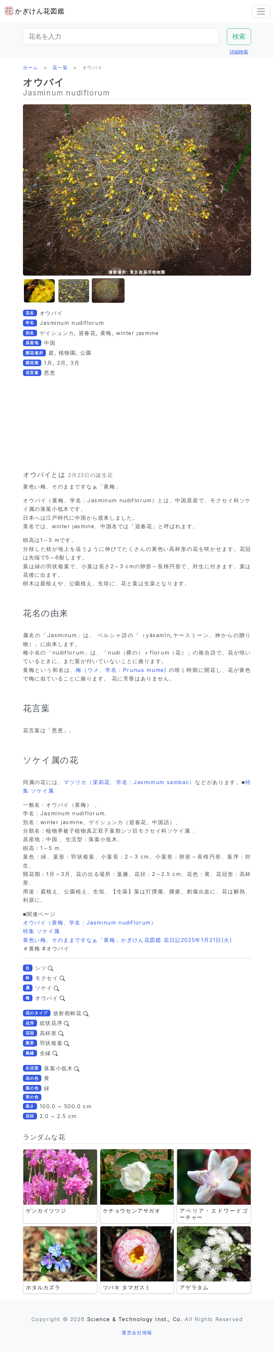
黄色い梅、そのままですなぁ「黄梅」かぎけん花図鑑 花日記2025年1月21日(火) (127, 940)
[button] (39, 290)
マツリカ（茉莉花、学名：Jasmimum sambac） (129, 782)
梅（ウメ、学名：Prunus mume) (122, 670)
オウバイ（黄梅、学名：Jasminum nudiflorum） (90, 922)
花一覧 (60, 67)
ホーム (30, 67)
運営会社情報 (137, 1332)
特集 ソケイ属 (41, 931)
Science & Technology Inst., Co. (135, 1319)
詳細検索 (239, 51)
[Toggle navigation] (261, 11)
